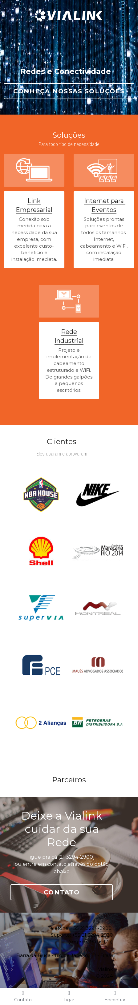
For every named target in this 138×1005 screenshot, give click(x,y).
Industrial (69, 340)
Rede (69, 331)
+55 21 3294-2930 (107, 914)
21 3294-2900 (83, 844)
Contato (69, 871)
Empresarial (34, 209)
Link (34, 201)
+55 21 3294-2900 (105, 907)
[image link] (69, 9)
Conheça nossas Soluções (69, 91)
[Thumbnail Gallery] (40, 494)
